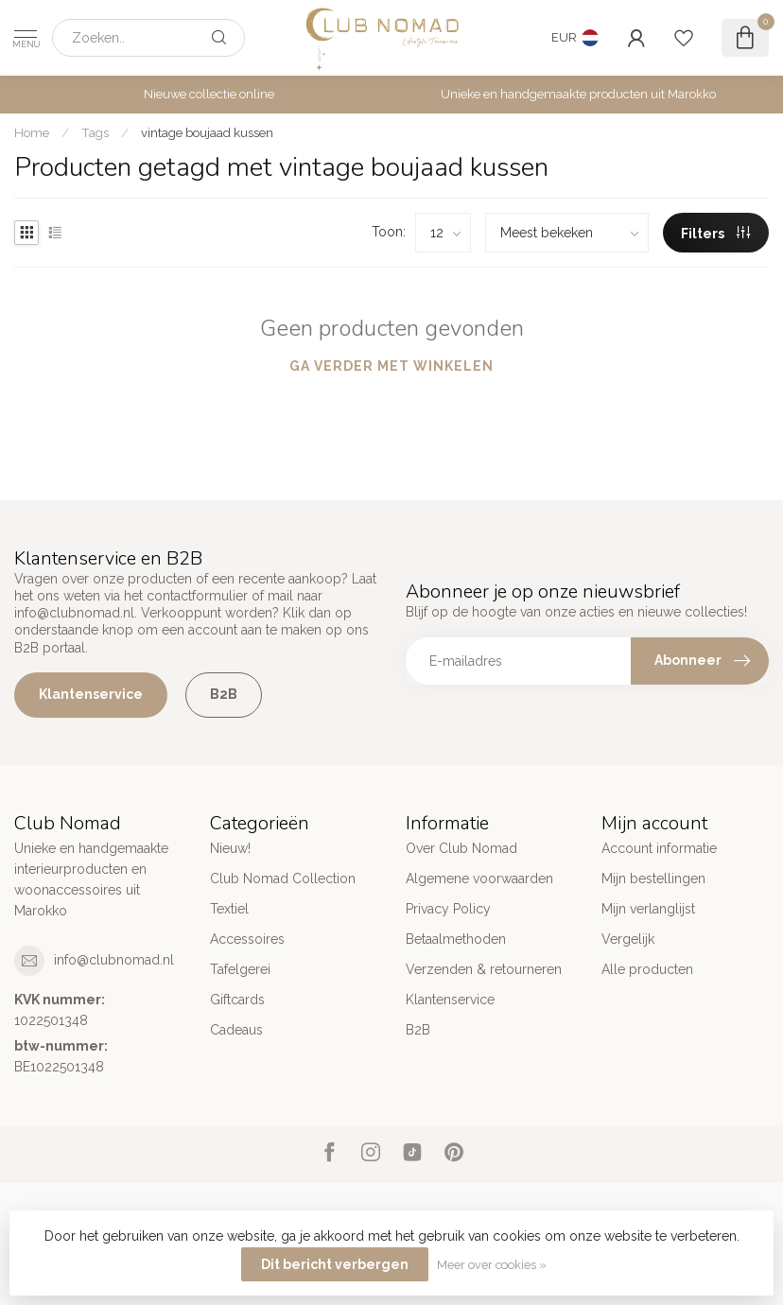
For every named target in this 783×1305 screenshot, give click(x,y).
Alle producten (647, 969)
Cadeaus (236, 1029)
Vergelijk (627, 939)
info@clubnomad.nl (114, 959)
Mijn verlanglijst (648, 908)
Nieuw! (230, 848)
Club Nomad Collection (283, 878)
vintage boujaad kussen (207, 132)
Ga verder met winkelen (391, 366)
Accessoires (247, 939)
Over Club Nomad (461, 848)
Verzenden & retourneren (484, 969)
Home (31, 132)
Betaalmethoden (456, 939)
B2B (223, 694)
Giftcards (237, 999)
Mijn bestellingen (653, 878)
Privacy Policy (448, 908)
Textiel (229, 908)
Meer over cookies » (492, 1265)
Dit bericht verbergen (335, 1264)
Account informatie (659, 848)
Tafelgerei (240, 969)
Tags (95, 132)
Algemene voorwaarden (479, 878)
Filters (715, 233)
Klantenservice (91, 694)
